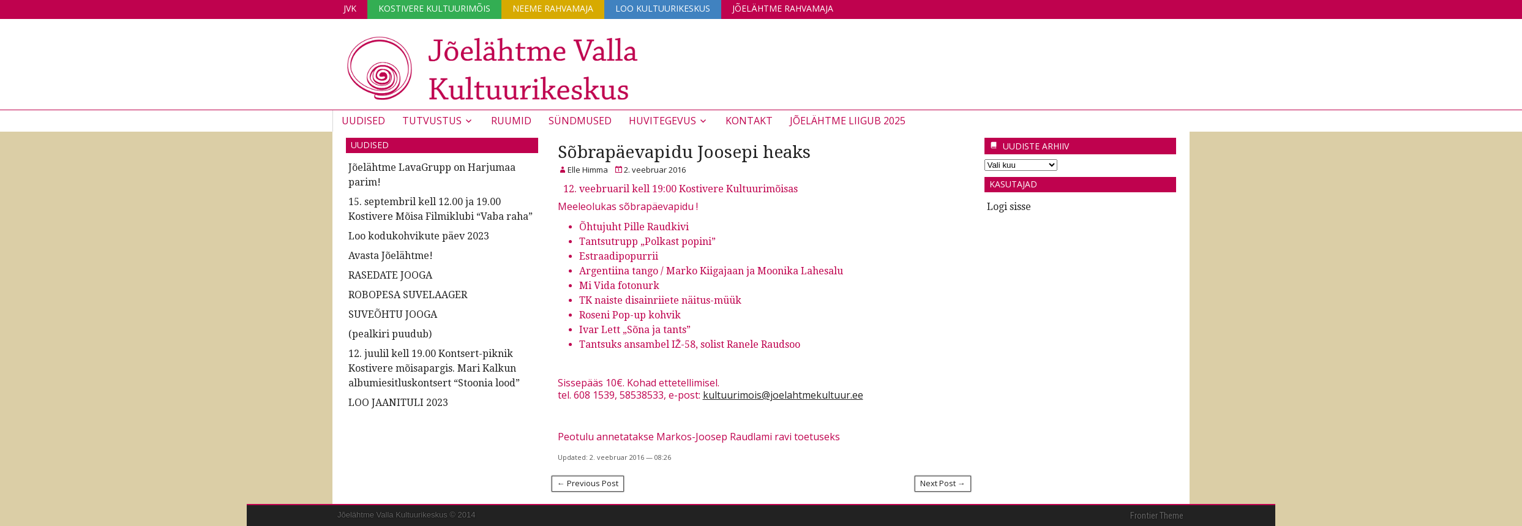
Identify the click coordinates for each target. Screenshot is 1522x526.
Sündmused (580, 120)
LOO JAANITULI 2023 (398, 402)
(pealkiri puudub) (390, 334)
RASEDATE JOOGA (390, 275)
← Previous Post (587, 483)
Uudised (363, 120)
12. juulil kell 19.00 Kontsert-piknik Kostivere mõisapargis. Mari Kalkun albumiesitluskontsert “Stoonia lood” (434, 368)
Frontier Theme (1156, 515)
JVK (349, 8)
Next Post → (942, 483)
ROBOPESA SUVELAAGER (407, 295)
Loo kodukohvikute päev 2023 (418, 236)
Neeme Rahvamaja (552, 8)
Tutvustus (432, 120)
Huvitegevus (662, 120)
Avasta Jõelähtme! (390, 255)
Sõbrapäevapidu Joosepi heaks (684, 152)
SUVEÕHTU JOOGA (392, 314)
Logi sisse (1009, 206)
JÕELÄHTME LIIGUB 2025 (847, 120)
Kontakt (749, 120)
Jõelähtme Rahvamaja (782, 8)
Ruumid (511, 120)
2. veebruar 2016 (655, 169)
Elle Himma (588, 169)
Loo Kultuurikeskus (662, 8)
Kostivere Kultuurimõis (434, 8)
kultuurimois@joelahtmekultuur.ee (783, 395)
